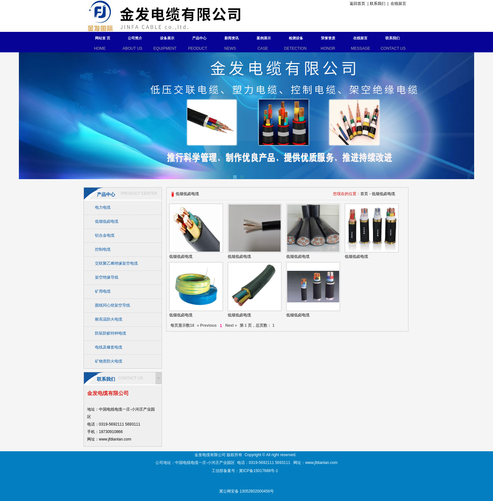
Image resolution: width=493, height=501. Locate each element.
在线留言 (398, 3)
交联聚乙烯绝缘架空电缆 (116, 263)
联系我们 (377, 3)
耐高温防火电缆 (108, 319)
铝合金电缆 (104, 235)
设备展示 (167, 38)
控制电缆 (103, 249)
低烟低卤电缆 (106, 221)
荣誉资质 (328, 38)
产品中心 (199, 38)
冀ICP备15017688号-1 (259, 470)
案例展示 (264, 38)
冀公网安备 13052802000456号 (246, 491)
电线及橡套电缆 (108, 347)
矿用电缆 (103, 291)
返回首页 (357, 3)
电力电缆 (103, 207)
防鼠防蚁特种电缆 (110, 333)
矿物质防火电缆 (108, 361)
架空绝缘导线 (106, 277)
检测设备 (296, 38)
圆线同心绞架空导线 (112, 305)
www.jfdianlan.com (321, 462)
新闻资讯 (231, 38)
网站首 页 (102, 38)
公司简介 (135, 38)
